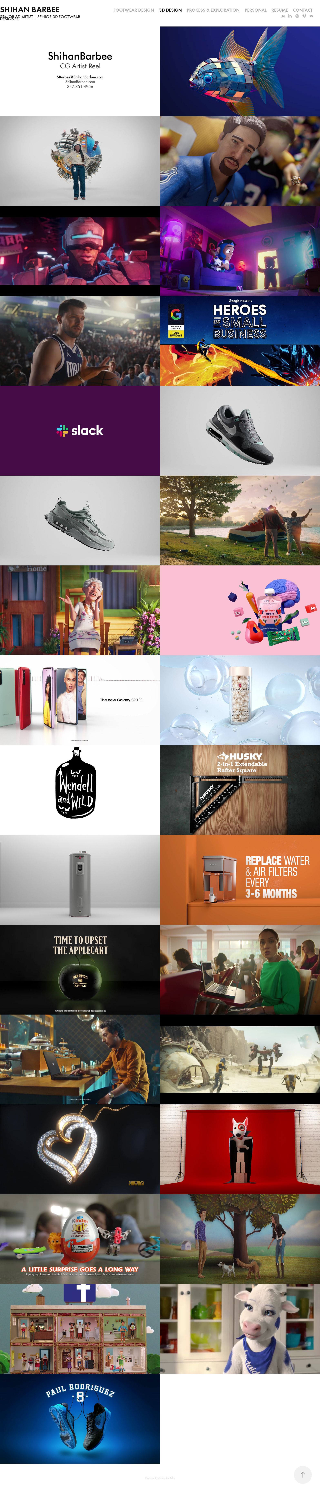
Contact (302, 10)
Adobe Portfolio (166, 1477)
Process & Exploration (213, 10)
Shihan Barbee (29, 9)
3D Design (170, 10)
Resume (279, 10)
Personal (256, 10)
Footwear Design (133, 10)
